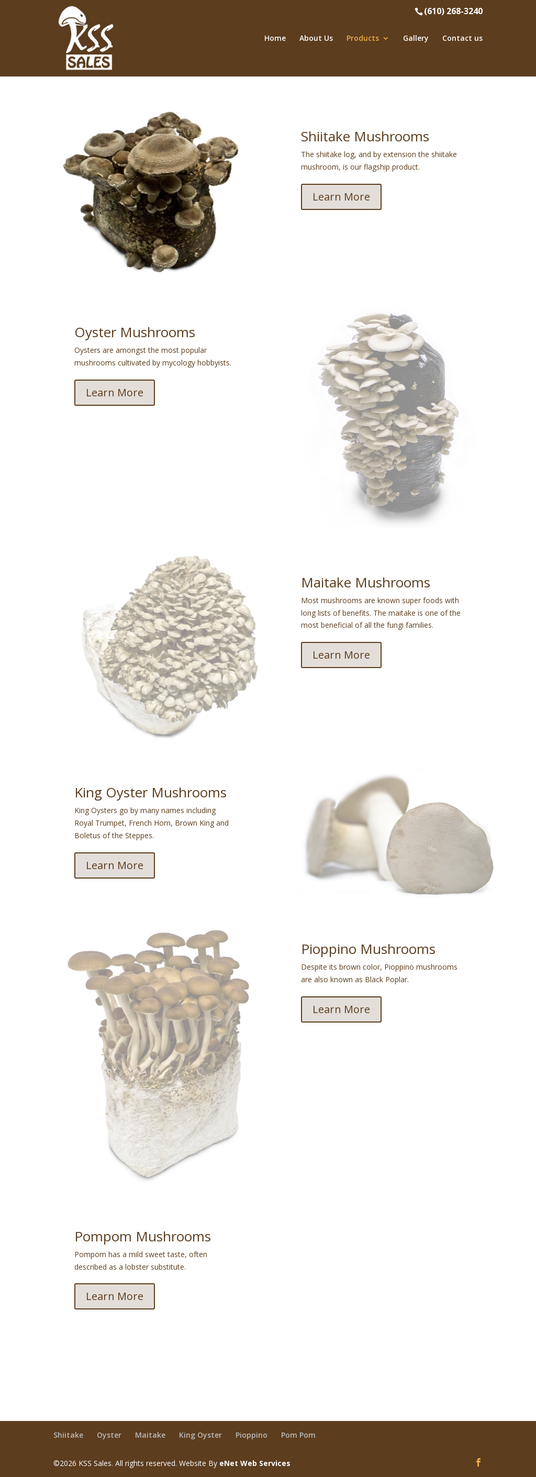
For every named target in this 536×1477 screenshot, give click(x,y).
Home (275, 39)
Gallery (416, 39)
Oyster (109, 1435)
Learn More (341, 197)
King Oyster (200, 1435)
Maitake (150, 1435)
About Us (316, 39)
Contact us (462, 39)
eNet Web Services (255, 1463)
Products (363, 39)
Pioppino (251, 1435)
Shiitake (68, 1435)
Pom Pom (298, 1435)
